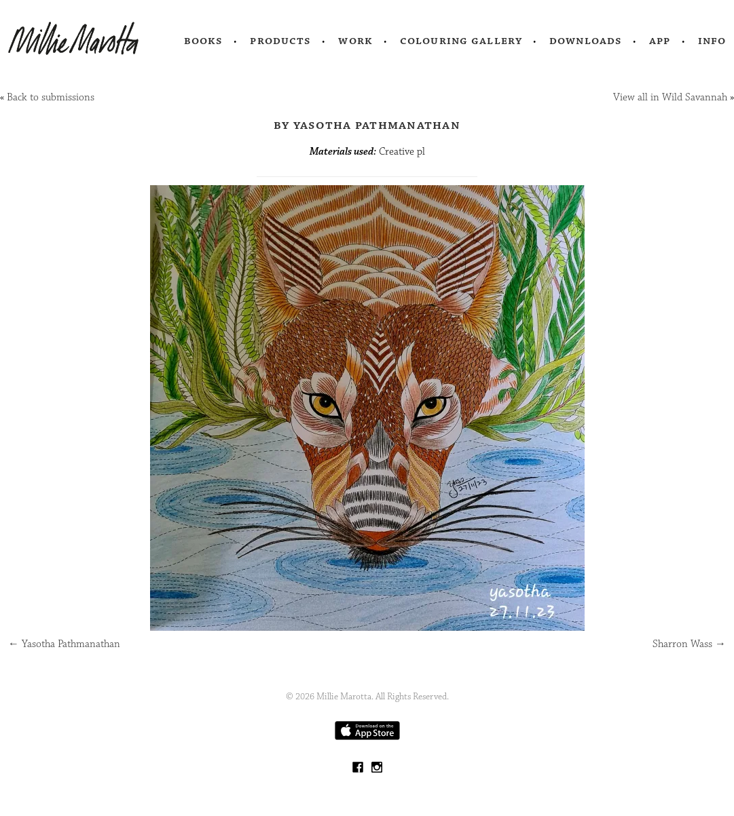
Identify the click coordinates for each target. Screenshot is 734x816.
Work (355, 40)
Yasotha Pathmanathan (64, 644)
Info (712, 40)
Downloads (585, 40)
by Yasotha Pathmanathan (367, 125)
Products (280, 40)
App (659, 40)
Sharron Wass (689, 644)
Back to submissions (50, 97)
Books (203, 40)
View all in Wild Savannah (670, 97)
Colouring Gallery (461, 40)
